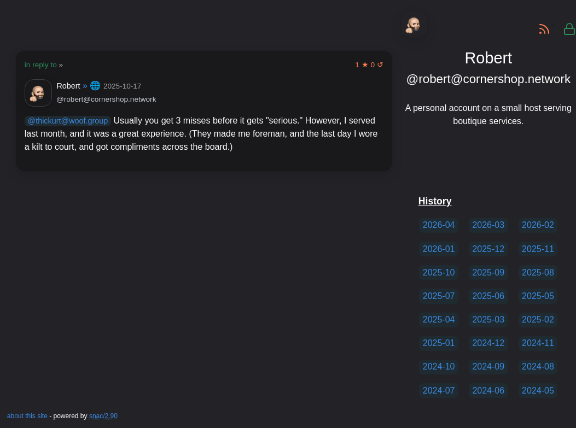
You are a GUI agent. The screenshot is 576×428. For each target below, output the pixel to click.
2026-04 (439, 225)
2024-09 (488, 366)
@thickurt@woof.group (68, 120)
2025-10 (439, 272)
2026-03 (488, 225)
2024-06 (488, 390)
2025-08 (538, 272)
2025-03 (488, 319)
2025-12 (488, 249)
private (565, 25)
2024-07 (439, 390)
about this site (27, 416)
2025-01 (439, 343)
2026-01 (439, 249)
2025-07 (439, 296)
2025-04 (439, 319)
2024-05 (538, 390)
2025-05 (538, 296)
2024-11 (538, 343)
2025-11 (538, 249)
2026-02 (538, 225)
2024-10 (439, 366)
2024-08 (538, 366)
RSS (540, 25)
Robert (68, 85)
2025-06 (488, 296)
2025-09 (488, 272)
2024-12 (488, 343)
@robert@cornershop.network (106, 99)
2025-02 (538, 319)
